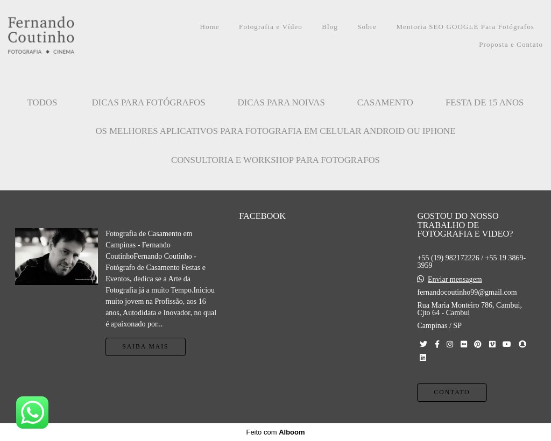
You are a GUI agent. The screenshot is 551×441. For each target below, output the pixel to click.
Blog (330, 27)
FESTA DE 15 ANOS (485, 102)
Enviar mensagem (455, 279)
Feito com (275, 432)
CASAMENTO (385, 102)
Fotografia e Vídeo (270, 27)
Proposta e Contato (511, 44)
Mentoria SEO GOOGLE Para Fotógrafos (465, 27)
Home (210, 27)
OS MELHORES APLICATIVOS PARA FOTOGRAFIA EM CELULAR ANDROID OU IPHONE (276, 131)
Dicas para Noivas (281, 102)
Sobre (367, 27)
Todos (42, 102)
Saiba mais (145, 346)
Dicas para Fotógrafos (148, 102)
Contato (452, 392)
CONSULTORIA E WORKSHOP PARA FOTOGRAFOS (275, 160)
